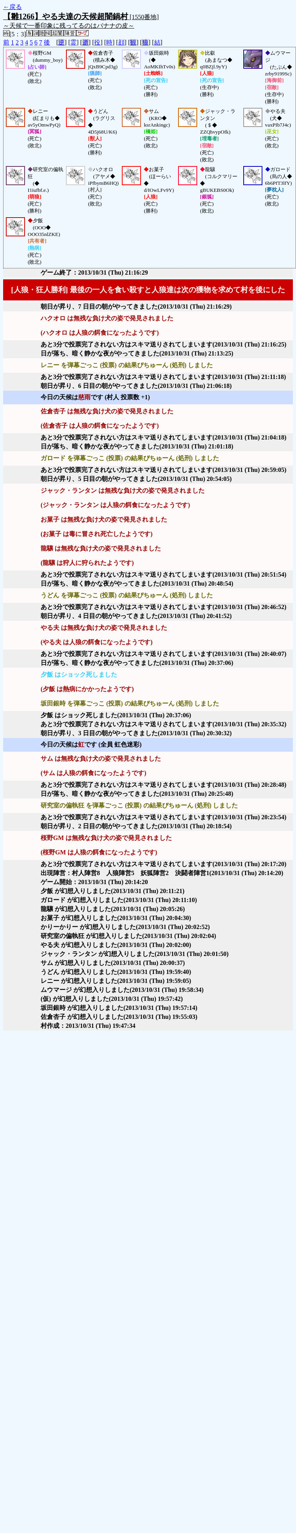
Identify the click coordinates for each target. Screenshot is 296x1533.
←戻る (12, 7)
